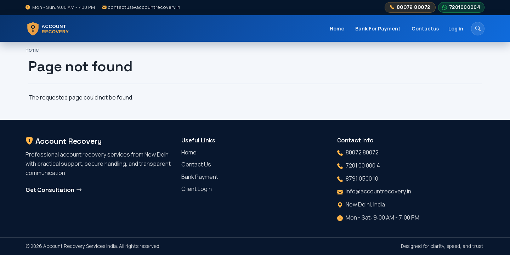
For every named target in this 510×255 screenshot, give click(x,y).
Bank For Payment (378, 28)
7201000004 (461, 7)
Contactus (425, 28)
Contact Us (196, 164)
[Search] (477, 28)
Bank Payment (199, 177)
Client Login (196, 189)
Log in (455, 28)
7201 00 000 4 (363, 165)
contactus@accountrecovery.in (141, 7)
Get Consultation (54, 189)
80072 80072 (410, 7)
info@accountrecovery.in (378, 191)
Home (337, 28)
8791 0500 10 (362, 178)
